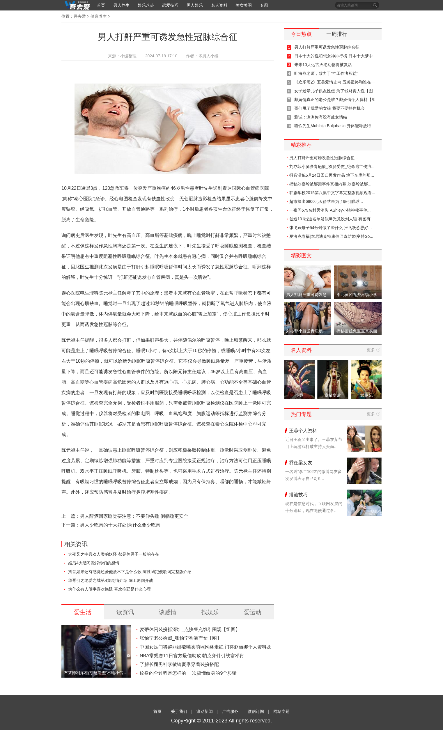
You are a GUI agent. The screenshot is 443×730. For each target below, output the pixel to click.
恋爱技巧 (170, 5)
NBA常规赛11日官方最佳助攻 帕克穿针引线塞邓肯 (192, 655)
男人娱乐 (195, 5)
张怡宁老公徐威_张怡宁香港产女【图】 (181, 638)
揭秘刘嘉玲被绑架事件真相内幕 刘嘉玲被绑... (330, 184)
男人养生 (121, 5)
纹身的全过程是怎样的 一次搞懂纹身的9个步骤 (188, 673)
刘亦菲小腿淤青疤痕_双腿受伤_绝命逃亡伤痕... (332, 166)
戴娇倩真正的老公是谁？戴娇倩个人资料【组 (335, 99)
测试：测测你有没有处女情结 (320, 117)
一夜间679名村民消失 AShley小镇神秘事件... (330, 210)
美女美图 (243, 5)
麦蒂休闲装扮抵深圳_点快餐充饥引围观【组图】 (190, 629)
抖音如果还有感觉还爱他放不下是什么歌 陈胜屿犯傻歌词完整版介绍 (130, 571)
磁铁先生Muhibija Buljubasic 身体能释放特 (332, 125)
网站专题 (281, 711)
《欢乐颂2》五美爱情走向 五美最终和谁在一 (334, 82)
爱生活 (82, 612)
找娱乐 (210, 612)
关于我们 (179, 711)
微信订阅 (256, 711)
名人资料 (219, 5)
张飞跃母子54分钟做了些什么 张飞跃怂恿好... (330, 227)
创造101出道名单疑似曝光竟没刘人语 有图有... (331, 219)
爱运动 (252, 612)
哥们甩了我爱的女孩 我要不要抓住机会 (329, 108)
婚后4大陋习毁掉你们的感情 (93, 563)
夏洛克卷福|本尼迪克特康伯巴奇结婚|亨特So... (331, 236)
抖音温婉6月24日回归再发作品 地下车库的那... (331, 175)
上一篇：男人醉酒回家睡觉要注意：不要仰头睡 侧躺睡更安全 (124, 516)
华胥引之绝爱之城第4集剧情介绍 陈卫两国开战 (110, 580)
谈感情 (167, 612)
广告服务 (230, 711)
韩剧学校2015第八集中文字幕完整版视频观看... (332, 192)
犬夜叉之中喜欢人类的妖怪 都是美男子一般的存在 (113, 554)
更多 (371, 350)
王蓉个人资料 (303, 430)
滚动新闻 (204, 711)
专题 (264, 5)
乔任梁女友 (300, 462)
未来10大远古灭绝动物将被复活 (323, 64)
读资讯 (125, 612)
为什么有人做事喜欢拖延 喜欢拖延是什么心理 (109, 589)
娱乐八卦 (146, 5)
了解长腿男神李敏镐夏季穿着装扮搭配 (179, 664)
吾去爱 (80, 16)
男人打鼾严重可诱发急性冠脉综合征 (326, 47)
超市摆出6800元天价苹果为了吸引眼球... (326, 201)
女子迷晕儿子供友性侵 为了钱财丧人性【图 (333, 90)
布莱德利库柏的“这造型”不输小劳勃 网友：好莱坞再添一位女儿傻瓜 (96, 672)
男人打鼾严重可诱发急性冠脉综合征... (323, 157)
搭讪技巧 (298, 494)
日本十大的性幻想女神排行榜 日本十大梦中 (333, 56)
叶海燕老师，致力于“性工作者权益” (326, 73)
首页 (101, 5)
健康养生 (99, 16)
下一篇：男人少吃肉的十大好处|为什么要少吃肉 (110, 524)
